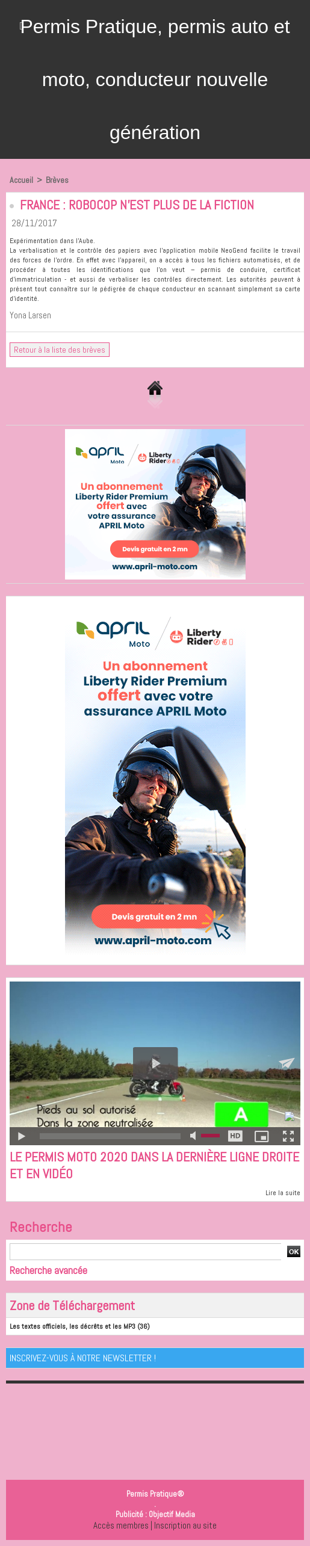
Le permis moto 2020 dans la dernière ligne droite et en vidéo (154, 1165)
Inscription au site (185, 1525)
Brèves (57, 180)
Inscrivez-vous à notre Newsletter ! (83, 1358)
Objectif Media (172, 1514)
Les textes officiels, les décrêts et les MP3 (72, 1326)
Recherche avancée (48, 1270)
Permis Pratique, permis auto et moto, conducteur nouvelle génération (155, 79)
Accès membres (121, 1525)
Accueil (21, 180)
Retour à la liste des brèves (59, 349)
